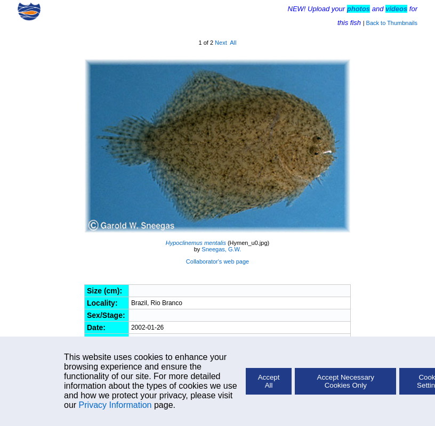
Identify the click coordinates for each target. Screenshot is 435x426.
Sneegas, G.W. (221, 249)
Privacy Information (115, 404)
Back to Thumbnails (391, 23)
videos (396, 9)
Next (221, 42)
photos (358, 9)
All (233, 42)
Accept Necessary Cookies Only (345, 381)
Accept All (269, 381)
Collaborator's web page (217, 261)
